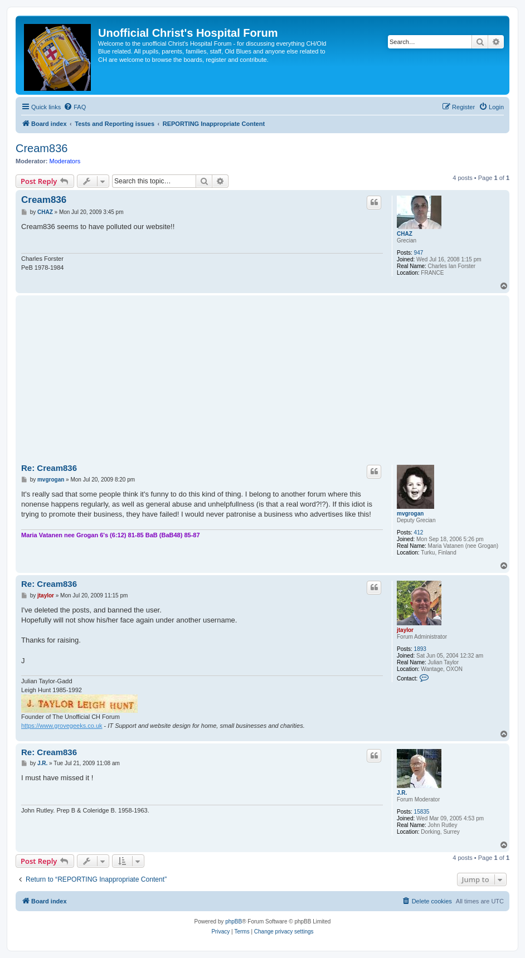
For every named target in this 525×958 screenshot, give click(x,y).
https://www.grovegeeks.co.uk (62, 725)
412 (419, 532)
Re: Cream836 (49, 468)
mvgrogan (410, 513)
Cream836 (41, 148)
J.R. (402, 793)
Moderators (65, 161)
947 (419, 253)
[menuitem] (75, 107)
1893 (420, 649)
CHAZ (404, 234)
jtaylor (405, 630)
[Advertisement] (262, 382)
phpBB (233, 921)
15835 (422, 812)
